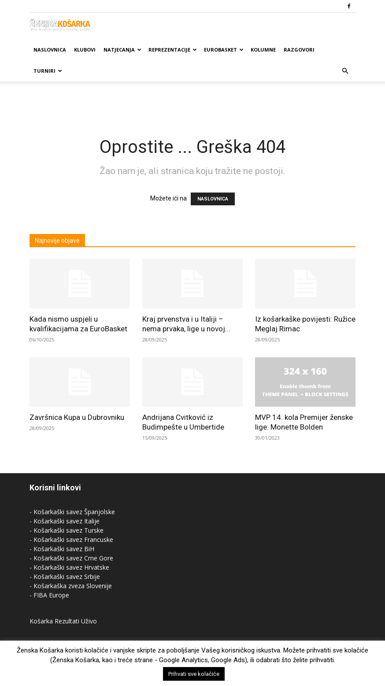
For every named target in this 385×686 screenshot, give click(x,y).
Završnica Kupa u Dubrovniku (77, 417)
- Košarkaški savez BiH (62, 549)
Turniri (47, 70)
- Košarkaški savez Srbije (65, 576)
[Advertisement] (192, 101)
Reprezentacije (172, 49)
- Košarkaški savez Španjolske (72, 512)
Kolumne (263, 49)
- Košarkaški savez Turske (67, 530)
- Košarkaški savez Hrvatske (69, 567)
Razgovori (299, 49)
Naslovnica (49, 49)
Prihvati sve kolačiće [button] (193, 674)
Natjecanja (122, 49)
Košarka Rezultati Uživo (63, 621)
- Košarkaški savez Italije (65, 521)
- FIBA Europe (49, 595)
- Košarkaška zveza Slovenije (71, 586)
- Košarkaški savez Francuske (71, 539)
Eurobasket (224, 49)
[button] (344, 71)
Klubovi (85, 49)
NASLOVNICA (212, 199)
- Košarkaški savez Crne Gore (71, 558)
